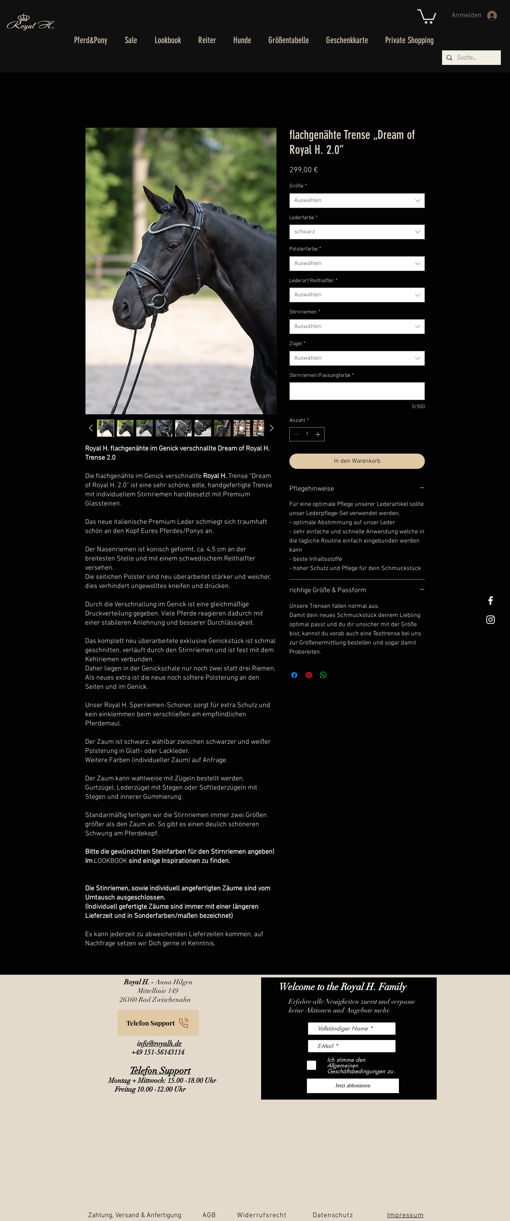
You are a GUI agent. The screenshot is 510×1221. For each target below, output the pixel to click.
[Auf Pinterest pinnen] (308, 675)
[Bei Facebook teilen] (294, 675)
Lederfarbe (303, 218)
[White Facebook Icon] (490, 600)
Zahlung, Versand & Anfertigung (134, 1215)
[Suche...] (471, 57)
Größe (298, 186)
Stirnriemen (304, 312)
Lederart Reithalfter (313, 281)
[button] (426, 16)
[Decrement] (295, 434)
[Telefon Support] (158, 1023)
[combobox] (357, 200)
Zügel (297, 344)
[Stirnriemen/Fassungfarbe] (357, 391)
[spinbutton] (307, 434)
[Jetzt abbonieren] (353, 1086)
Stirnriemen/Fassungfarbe (321, 375)
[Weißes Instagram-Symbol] (490, 619)
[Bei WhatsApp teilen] (323, 675)
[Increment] (318, 434)
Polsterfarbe (305, 249)
